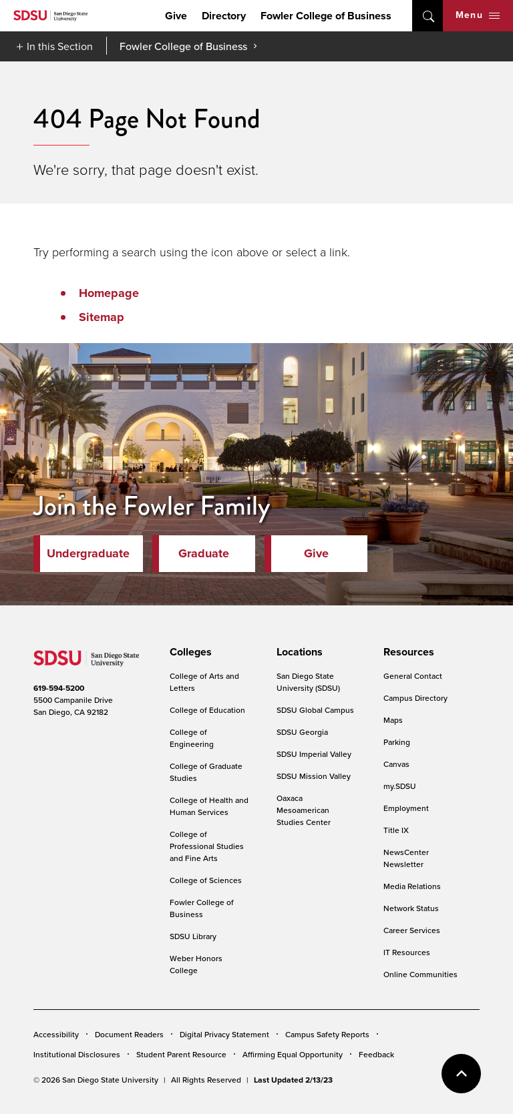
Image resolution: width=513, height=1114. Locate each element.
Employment (406, 808)
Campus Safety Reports (327, 1034)
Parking (396, 742)
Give (176, 15)
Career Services (411, 930)
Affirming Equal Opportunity (292, 1054)
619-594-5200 (58, 688)
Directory (224, 15)
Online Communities (420, 974)
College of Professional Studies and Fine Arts (207, 846)
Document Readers (129, 1034)
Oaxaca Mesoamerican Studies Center (304, 810)
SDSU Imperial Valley (314, 754)
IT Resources (406, 952)
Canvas (396, 764)
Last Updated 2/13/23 (293, 1080)
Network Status (411, 908)
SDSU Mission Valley (314, 776)
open (427, 15)
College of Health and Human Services (209, 806)
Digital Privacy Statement (224, 1034)
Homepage (109, 293)
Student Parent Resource (181, 1054)
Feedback (376, 1054)
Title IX (396, 830)
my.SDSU (399, 786)
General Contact (412, 675)
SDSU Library (193, 936)
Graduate (203, 553)
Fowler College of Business (326, 15)
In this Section (60, 46)
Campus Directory (415, 698)
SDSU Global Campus (315, 710)
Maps (393, 720)
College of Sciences (206, 880)
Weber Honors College (196, 964)
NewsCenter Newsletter (406, 858)
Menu (478, 15)
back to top (461, 1073)
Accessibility (56, 1034)
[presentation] (189, 652)
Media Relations (412, 886)
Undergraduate (88, 553)
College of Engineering (192, 738)
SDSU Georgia (302, 732)
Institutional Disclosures (76, 1054)
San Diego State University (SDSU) (308, 681)
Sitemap (101, 317)
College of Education (207, 710)
